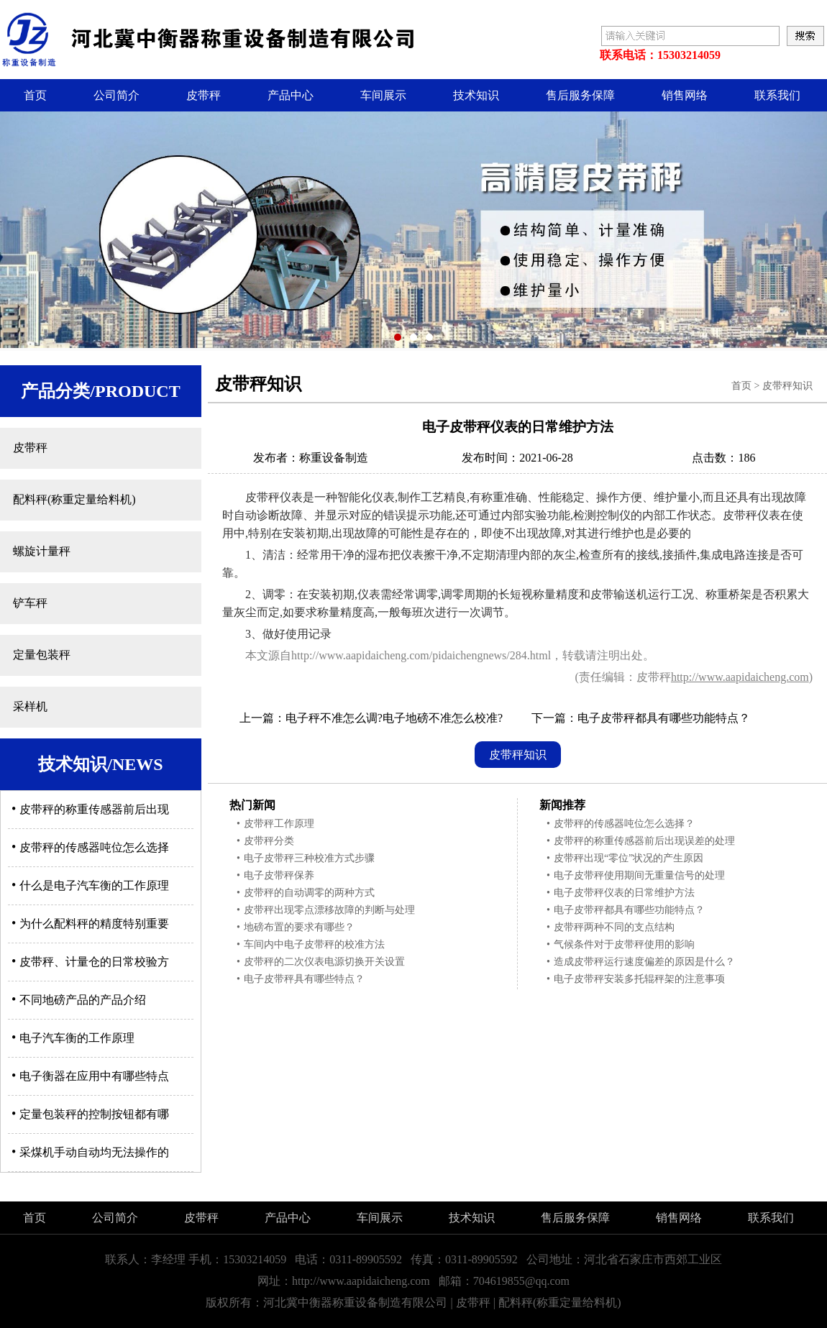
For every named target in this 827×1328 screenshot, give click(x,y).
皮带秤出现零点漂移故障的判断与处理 (326, 910)
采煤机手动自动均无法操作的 (90, 1152)
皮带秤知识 (787, 385)
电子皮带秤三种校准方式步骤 (306, 858)
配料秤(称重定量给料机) (74, 499)
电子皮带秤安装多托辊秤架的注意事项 (636, 979)
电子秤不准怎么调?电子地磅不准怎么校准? (394, 718)
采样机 (30, 706)
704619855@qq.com (521, 1281)
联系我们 (777, 95)
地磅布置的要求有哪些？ (296, 927)
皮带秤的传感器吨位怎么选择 (90, 847)
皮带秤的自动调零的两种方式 (306, 892)
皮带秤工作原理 (275, 823)
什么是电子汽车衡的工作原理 (90, 885)
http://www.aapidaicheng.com (740, 677)
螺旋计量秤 (41, 551)
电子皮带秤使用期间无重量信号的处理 (636, 875)
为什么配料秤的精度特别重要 (90, 923)
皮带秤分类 (265, 840)
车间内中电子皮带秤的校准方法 (311, 944)
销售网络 (685, 95)
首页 (35, 95)
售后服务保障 (580, 95)
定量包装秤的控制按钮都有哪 (90, 1114)
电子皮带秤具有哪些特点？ (301, 979)
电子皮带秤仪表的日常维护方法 (621, 892)
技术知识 (476, 95)
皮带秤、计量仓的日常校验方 (90, 962)
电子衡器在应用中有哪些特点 (90, 1076)
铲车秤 (30, 603)
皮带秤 (203, 95)
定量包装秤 (41, 655)
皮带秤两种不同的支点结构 (611, 927)
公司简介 (116, 95)
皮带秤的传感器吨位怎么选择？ (621, 823)
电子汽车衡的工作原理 (73, 1038)
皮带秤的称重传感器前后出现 (90, 809)
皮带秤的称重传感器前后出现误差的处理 (641, 840)
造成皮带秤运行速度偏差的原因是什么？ (641, 961)
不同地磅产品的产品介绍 (79, 1000)
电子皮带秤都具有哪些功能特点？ (663, 718)
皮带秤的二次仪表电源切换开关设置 (321, 961)
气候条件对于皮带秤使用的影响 (621, 944)
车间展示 (383, 95)
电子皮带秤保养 (275, 875)
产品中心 (291, 95)
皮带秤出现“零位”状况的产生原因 (625, 858)
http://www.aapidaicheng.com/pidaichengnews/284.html (421, 655)
